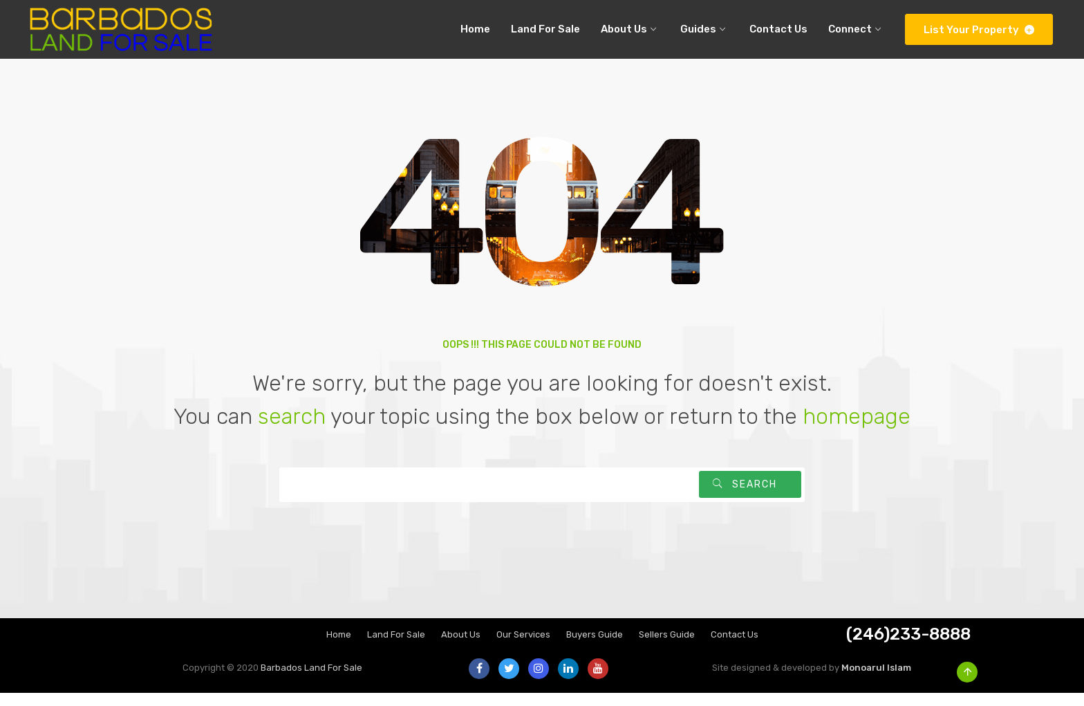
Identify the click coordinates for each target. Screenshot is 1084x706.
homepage (856, 429)
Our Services (523, 647)
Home (338, 647)
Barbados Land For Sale (311, 681)
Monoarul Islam (876, 681)
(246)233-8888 (908, 647)
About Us (460, 647)
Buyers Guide (594, 647)
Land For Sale (396, 647)
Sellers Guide (667, 647)
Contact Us (734, 647)
